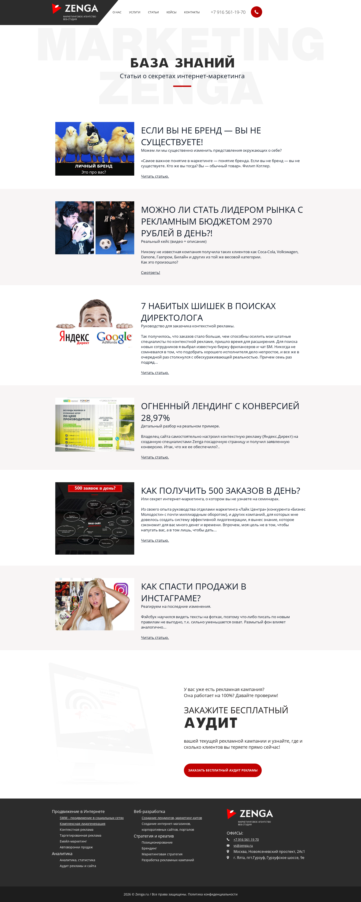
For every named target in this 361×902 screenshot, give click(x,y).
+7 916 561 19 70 (246, 839)
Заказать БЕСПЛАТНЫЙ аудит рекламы (223, 770)
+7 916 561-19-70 (228, 12)
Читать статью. (155, 176)
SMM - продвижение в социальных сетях (92, 818)
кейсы (171, 12)
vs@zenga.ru (243, 845)
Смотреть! (150, 272)
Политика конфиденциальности (213, 894)
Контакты (192, 12)
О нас (117, 12)
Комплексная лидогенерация (82, 824)
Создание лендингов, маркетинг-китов (172, 818)
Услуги (134, 12)
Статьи (153, 12)
